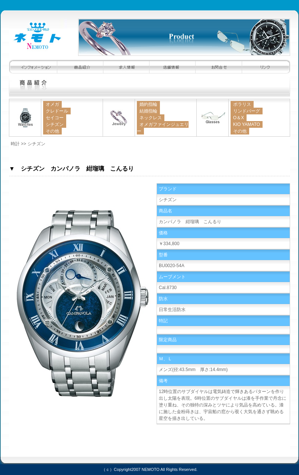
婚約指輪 (148, 104)
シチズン (55, 124)
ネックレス (150, 117)
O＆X (238, 117)
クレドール (57, 111)
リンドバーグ (246, 111)
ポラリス (242, 104)
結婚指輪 (148, 111)
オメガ (52, 104)
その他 (52, 131)
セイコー (55, 117)
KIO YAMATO (246, 124)
